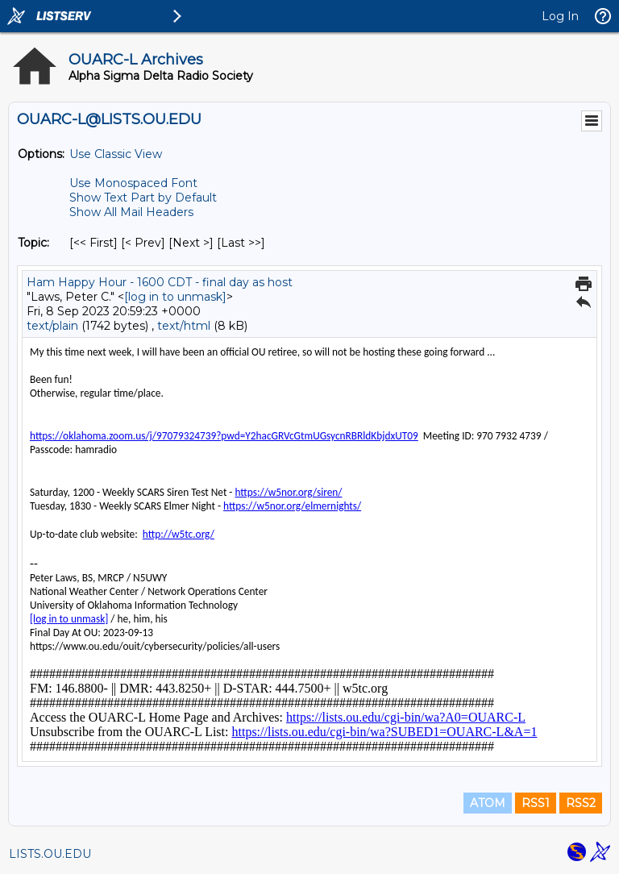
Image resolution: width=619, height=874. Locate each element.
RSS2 (581, 803)
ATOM (487, 803)
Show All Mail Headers (131, 212)
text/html (183, 325)
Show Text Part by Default (143, 197)
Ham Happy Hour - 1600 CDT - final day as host (160, 282)
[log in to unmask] (175, 296)
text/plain (52, 325)
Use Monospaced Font (133, 183)
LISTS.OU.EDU (50, 854)
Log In (560, 16)
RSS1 (535, 803)
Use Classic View (115, 154)
